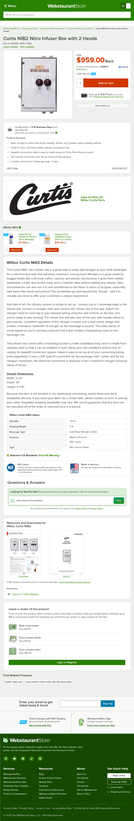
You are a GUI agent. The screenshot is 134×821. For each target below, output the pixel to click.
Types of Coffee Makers (25, 594)
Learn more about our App (101, 725)
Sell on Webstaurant (87, 790)
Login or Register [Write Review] (67, 662)
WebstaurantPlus (11, 774)
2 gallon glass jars (13, 682)
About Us (81, 774)
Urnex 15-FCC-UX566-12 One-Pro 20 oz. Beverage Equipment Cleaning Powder (28, 237)
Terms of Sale (10, 808)
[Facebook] (23, 758)
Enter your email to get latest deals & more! (35, 703)
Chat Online (115, 787)
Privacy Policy (97, 508)
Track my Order (119, 781)
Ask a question (27, 47)
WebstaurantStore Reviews (52, 794)
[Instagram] (6, 758)
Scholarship (83, 786)
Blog (41, 774)
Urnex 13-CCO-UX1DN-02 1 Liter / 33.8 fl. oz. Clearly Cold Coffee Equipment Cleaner (64, 237)
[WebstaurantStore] (44, 740)
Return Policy (83, 794)
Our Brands (83, 778)
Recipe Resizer (11, 790)
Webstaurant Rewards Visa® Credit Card (108, 97)
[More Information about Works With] (20, 227)
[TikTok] (31, 758)
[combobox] (67, 14)
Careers (81, 782)
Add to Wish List (102, 106)
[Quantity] (80, 82)
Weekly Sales (45, 782)
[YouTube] (14, 758)
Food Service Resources (51, 790)
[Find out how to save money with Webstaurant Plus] (6, 235)
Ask (119, 500)
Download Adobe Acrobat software (75, 582)
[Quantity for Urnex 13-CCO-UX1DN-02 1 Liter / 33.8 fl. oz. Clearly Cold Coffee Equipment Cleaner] (43, 250)
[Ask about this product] (67, 500)
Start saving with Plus (40, 725)
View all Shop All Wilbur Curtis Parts (93, 199)
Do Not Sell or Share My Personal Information (97, 808)
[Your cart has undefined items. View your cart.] (126, 6)
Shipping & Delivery (119, 792)
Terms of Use (81, 508)
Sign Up (107, 703)
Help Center (119, 775)
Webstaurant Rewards (14, 778)
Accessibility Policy (62, 808)
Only (78, 55)
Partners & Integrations (15, 794)
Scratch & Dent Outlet (50, 778)
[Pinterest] (40, 758)
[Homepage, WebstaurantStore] (67, 6)
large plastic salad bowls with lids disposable (49, 682)
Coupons (43, 786)
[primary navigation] (10, 5)
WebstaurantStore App (14, 782)
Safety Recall (45, 798)
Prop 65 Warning (49, 455)
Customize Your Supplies (16, 786)
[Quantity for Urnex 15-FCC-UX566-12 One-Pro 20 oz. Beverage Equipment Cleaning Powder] (7, 250)
